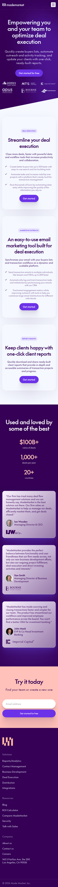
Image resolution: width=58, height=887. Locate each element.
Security (6, 820)
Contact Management (14, 766)
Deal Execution (10, 777)
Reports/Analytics (11, 760)
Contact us (8, 848)
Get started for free (29, 73)
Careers (6, 853)
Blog (4, 804)
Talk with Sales (10, 826)
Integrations (8, 787)
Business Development (14, 771)
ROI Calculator (10, 810)
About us (7, 843)
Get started (29, 198)
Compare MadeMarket (14, 815)
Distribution (8, 782)
